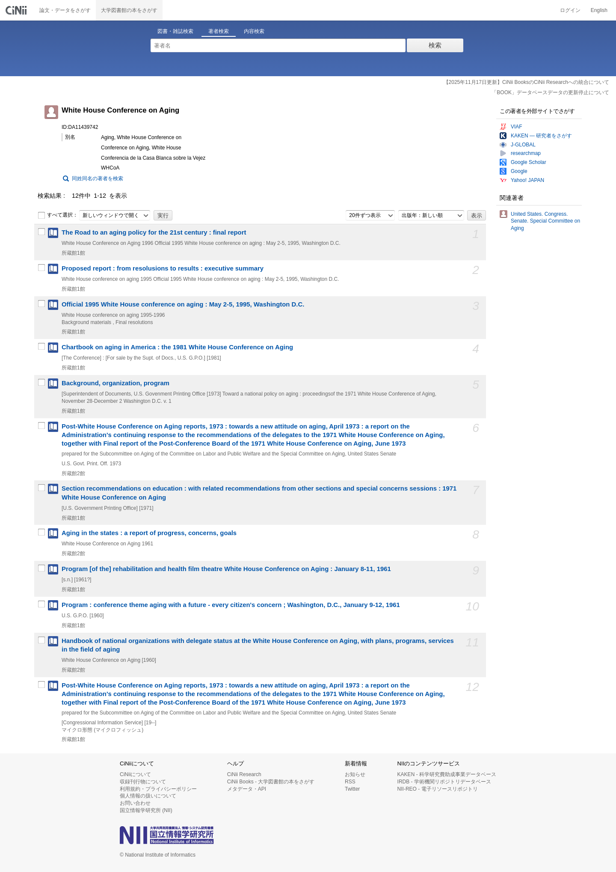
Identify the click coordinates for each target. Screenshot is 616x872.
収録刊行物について (143, 782)
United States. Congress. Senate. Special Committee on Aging (545, 221)
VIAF (516, 127)
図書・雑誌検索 (175, 31)
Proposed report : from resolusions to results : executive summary (163, 268)
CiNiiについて (135, 774)
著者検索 (218, 31)
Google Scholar (528, 162)
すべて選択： (58, 215)
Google (519, 171)
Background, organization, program (115, 383)
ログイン (570, 10)
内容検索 (254, 31)
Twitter (352, 789)
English (599, 10)
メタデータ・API (246, 789)
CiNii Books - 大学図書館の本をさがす (271, 782)
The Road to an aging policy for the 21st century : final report (154, 232)
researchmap (526, 153)
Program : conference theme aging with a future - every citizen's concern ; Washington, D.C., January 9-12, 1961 (231, 604)
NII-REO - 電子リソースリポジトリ (437, 789)
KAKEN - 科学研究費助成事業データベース (446, 774)
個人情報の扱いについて (148, 796)
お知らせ (355, 774)
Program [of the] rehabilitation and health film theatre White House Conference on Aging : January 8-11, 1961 (226, 568)
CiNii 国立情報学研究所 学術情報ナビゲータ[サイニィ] (17, 10)
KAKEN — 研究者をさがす (541, 136)
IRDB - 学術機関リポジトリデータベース (444, 782)
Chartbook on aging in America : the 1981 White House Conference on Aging (177, 347)
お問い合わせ (135, 803)
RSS (350, 782)
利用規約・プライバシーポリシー (158, 789)
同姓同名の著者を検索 (97, 179)
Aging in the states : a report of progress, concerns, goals (149, 533)
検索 (435, 45)
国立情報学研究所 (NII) (146, 810)
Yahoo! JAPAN (527, 180)
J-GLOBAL (523, 145)
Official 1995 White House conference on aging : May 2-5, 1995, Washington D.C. (183, 304)
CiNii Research (244, 774)
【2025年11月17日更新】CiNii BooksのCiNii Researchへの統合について (526, 82)
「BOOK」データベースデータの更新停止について (550, 92)
